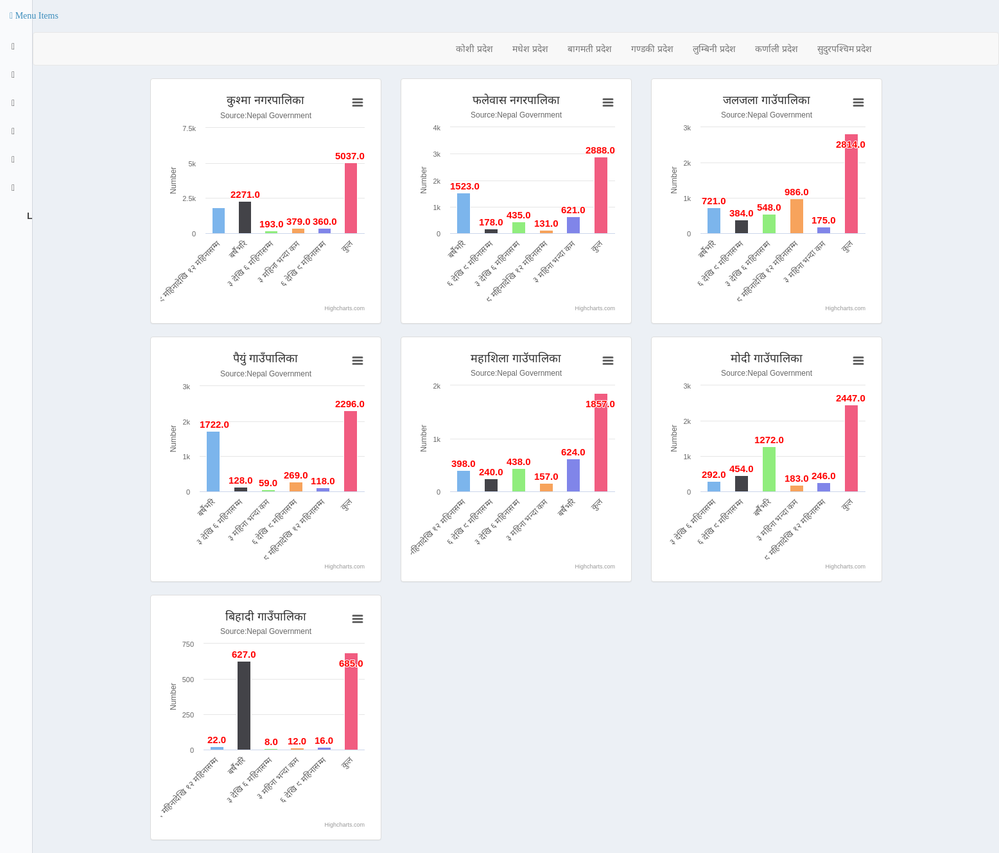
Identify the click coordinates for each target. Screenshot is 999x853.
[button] (34, 16)
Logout (28, 216)
